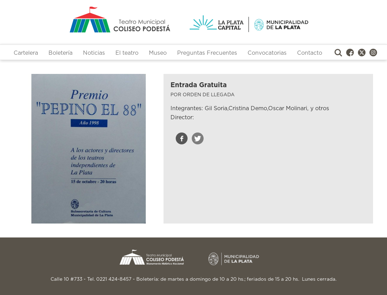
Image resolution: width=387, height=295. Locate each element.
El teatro (126, 53)
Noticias (94, 53)
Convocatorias (267, 53)
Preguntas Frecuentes (207, 53)
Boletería (60, 53)
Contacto (309, 53)
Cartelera (26, 53)
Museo (158, 53)
